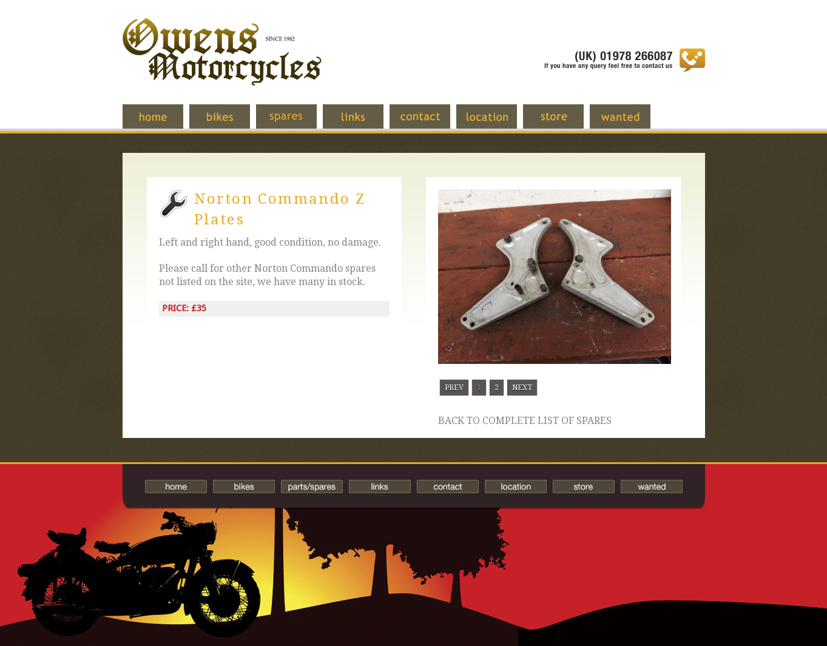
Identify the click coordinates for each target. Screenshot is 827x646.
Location (495, 122)
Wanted (629, 122)
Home (162, 122)
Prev (454, 387)
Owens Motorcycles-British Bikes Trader (222, 63)
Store (562, 122)
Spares (295, 122)
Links (362, 122)
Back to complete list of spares (525, 421)
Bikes (244, 486)
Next (522, 387)
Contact (429, 122)
